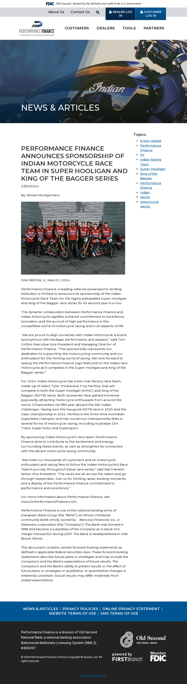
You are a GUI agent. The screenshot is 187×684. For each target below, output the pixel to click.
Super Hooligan (153, 169)
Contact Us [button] (80, 12)
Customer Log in (152, 14)
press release (151, 141)
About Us (56, 12)
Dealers (106, 28)
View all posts (42, 137)
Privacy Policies (80, 609)
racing (145, 197)
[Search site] (97, 12)
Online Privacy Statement (131, 609)
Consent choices (93, 675)
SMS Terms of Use (119, 613)
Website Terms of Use (72, 613)
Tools (129, 28)
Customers (77, 28)
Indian (145, 192)
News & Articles (40, 609)
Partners (153, 28)
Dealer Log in (122, 14)
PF (142, 155)
